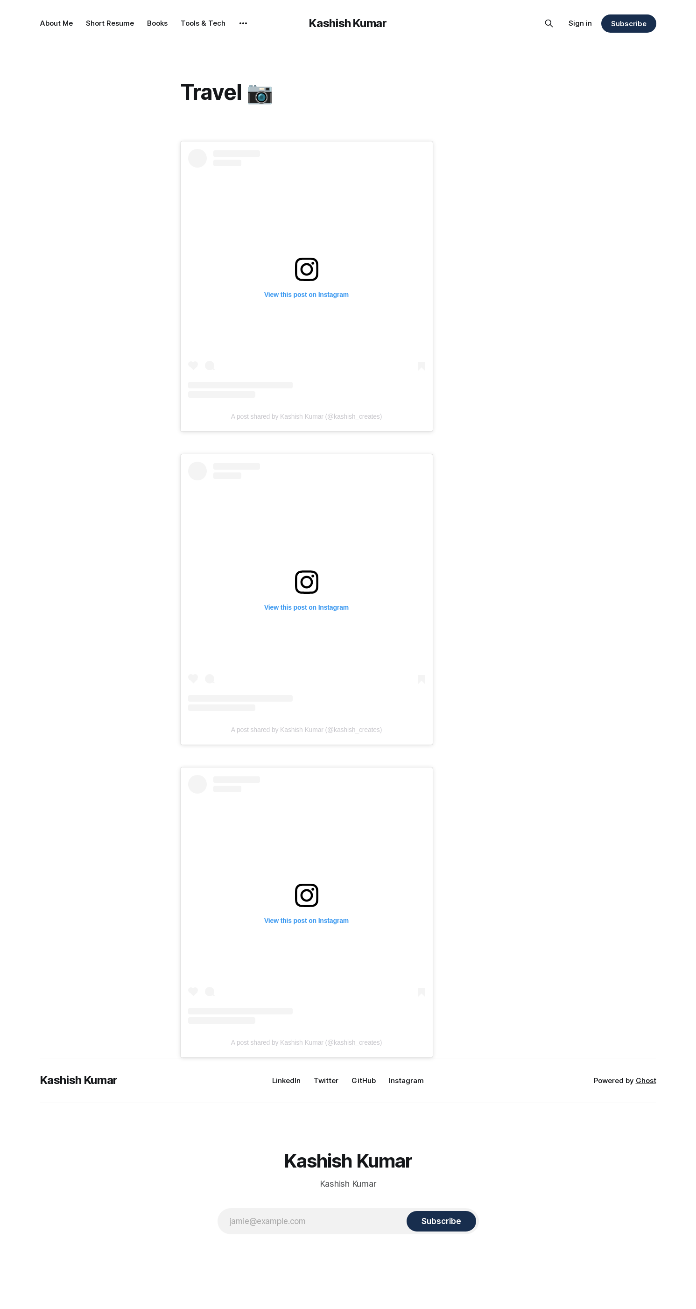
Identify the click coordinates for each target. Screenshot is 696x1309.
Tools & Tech (203, 23)
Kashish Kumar (348, 23)
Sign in (580, 23)
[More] (243, 23)
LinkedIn (286, 1080)
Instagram (406, 1080)
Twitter (326, 1080)
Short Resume (110, 23)
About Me (56, 23)
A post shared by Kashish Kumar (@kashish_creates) (306, 416)
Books (157, 23)
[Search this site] (548, 23)
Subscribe (628, 23)
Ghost (646, 1080)
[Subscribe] (441, 1221)
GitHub (364, 1080)
